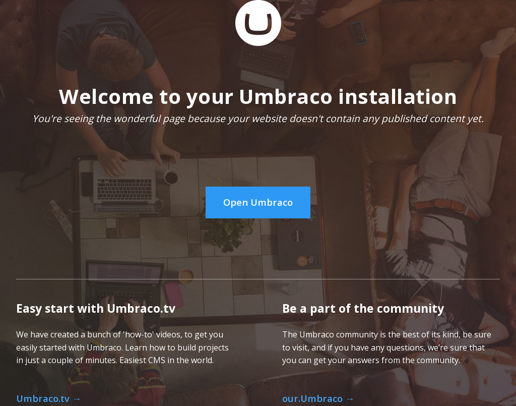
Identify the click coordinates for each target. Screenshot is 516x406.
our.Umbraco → (318, 398)
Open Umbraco (258, 202)
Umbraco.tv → (49, 398)
